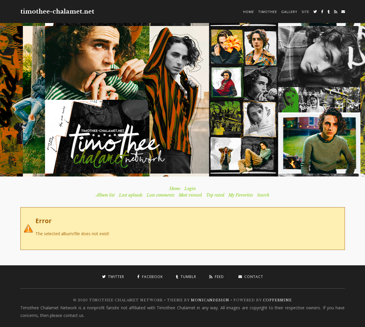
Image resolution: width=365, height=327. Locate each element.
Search (263, 195)
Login (190, 188)
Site (305, 11)
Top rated (215, 195)
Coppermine (277, 300)
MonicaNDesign (210, 300)
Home (248, 11)
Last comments (160, 195)
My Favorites (240, 195)
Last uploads (131, 195)
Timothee (267, 11)
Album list (105, 195)
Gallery (289, 11)
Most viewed (190, 195)
